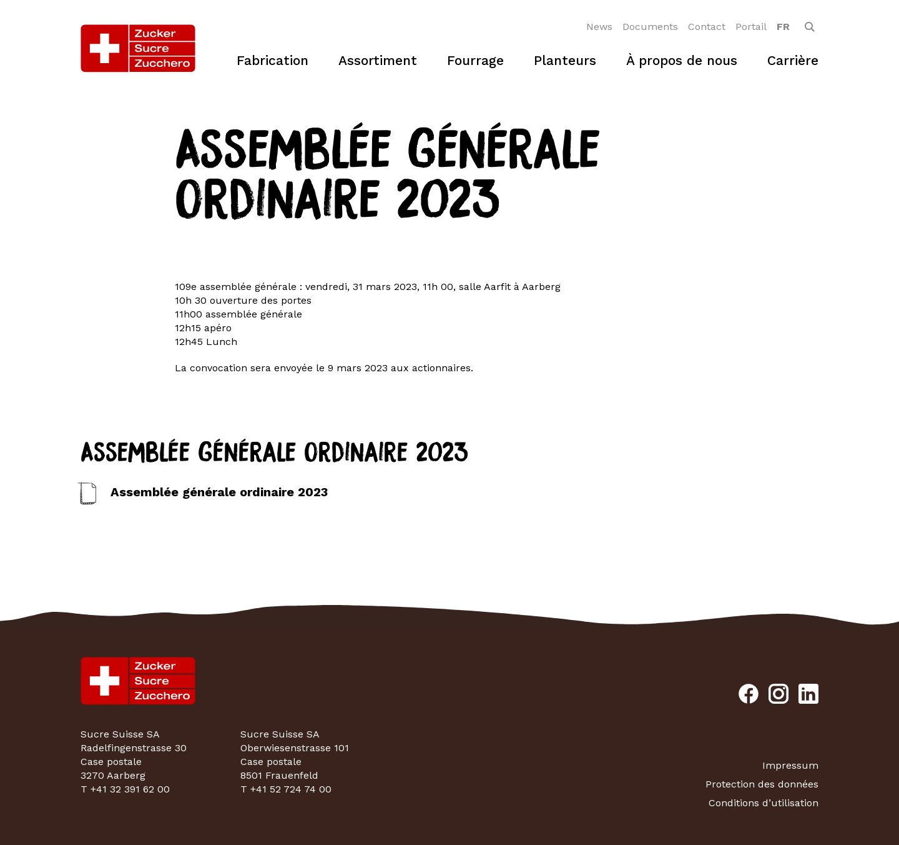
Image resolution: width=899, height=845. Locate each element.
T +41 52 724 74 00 (286, 789)
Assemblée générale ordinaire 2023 (219, 491)
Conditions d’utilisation (763, 803)
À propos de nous (681, 60)
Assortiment (377, 60)
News (599, 26)
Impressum (790, 765)
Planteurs (565, 60)
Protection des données (761, 784)
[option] (783, 27)
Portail (751, 26)
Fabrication (272, 60)
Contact (706, 26)
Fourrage (475, 60)
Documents (650, 26)
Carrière (792, 60)
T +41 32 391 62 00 (125, 789)
